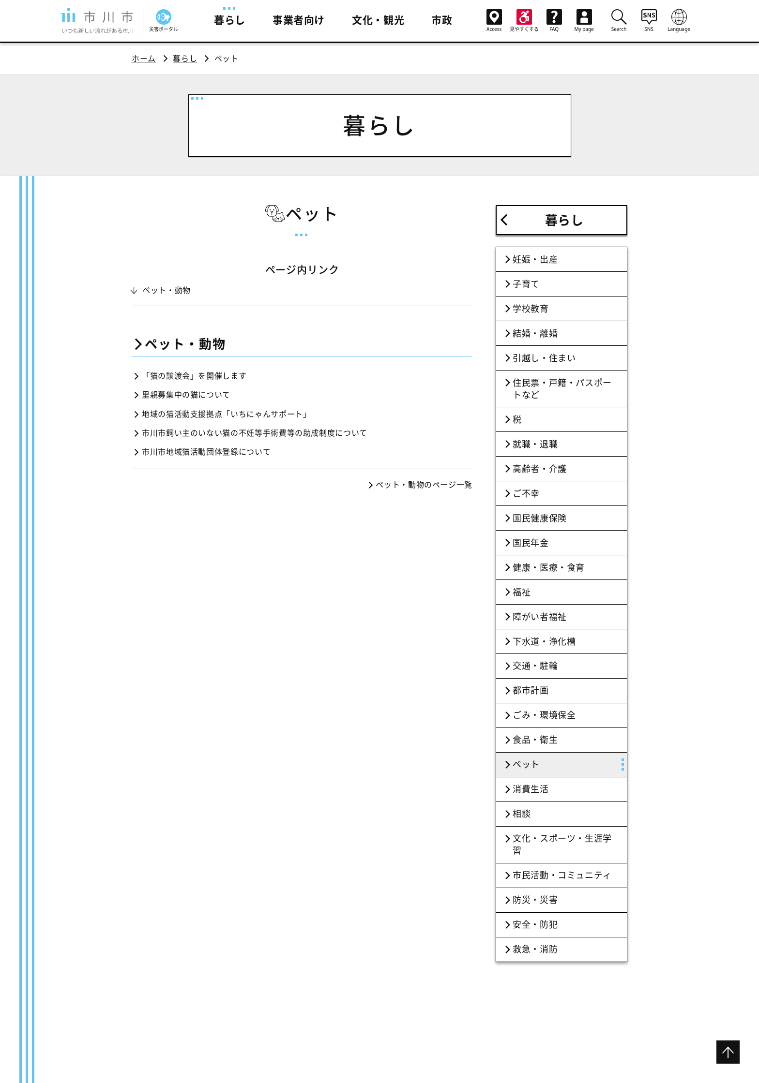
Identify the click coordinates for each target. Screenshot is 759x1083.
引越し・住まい (544, 358)
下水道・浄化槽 (544, 641)
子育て (526, 284)
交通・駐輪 (535, 665)
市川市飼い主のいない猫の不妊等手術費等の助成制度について (254, 433)
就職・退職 (535, 444)
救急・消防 (535, 949)
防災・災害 (535, 899)
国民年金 (531, 543)
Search (619, 20)
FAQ (554, 20)
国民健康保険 (540, 518)
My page (584, 20)
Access (494, 20)
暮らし (229, 20)
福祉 (522, 592)
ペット (526, 764)
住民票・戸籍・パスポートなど (562, 389)
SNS (649, 20)
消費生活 (531, 789)
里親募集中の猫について (186, 394)
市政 (441, 20)
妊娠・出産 (535, 259)
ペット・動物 (166, 290)
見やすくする (524, 20)
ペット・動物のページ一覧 (424, 484)
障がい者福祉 (540, 617)
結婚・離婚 (535, 333)
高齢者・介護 (540, 469)
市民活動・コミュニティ (562, 875)
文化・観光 (378, 20)
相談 (522, 813)
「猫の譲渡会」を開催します (194, 376)
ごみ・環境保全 (544, 715)
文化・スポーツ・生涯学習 (562, 844)
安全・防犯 (535, 924)
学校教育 (531, 308)
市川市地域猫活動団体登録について (206, 451)
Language (679, 20)
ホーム (144, 58)
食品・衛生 (535, 739)
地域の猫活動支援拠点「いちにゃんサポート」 (226, 414)
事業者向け (299, 20)
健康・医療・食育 (549, 567)
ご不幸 (526, 493)
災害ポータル (163, 20)
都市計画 (531, 690)
